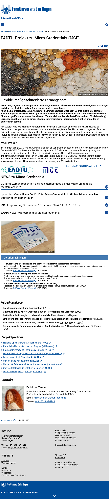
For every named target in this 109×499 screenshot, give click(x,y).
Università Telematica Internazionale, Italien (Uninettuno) (31, 364)
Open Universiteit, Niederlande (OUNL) (22, 357)
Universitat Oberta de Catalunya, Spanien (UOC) (27, 368)
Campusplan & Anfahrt (65, 433)
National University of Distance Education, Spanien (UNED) (32, 353)
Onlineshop (6, 470)
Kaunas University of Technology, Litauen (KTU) (27, 350)
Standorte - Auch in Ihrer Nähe (28, 494)
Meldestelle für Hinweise (65, 438)
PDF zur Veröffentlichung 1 (24, 270)
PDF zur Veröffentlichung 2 (24, 280)
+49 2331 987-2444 (17, 445)
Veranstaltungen (8, 463)
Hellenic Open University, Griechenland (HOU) (25, 342)
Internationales (29, 32)
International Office (12, 18)
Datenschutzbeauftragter (66, 465)
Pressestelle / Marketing (65, 445)
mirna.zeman (40, 397)
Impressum (60, 467)
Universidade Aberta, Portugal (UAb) (21, 360)
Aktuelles (5, 460)
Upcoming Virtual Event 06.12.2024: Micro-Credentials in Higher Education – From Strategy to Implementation (51, 196)
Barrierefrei (60, 457)
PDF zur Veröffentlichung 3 (24, 288)
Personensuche (62, 440)
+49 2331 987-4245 (45, 401)
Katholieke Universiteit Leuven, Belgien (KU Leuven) (28, 346)
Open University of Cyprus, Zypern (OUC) (23, 371)
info (9, 448)
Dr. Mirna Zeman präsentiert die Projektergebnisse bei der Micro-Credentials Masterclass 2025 (51, 185)
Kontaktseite (60, 430)
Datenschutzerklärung (65, 462)
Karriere (4, 468)
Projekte (40, 32)
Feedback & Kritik (62, 435)
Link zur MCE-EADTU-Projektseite (81, 166)
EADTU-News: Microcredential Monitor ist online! (30, 212)
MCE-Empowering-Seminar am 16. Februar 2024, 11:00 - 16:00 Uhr (41, 205)
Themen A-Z (60, 455)
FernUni (4, 32)
